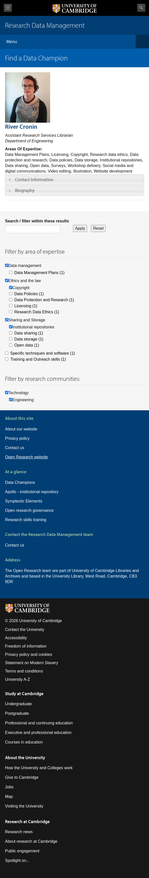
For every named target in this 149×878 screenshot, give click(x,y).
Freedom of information (25, 646)
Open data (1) (26, 345)
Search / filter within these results (37, 221)
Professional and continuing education (39, 723)
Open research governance (29, 510)
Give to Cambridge (21, 777)
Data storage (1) (28, 339)
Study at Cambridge (24, 693)
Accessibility (16, 638)
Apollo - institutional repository (31, 492)
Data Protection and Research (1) (44, 300)
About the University (25, 757)
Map (9, 796)
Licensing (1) (25, 306)
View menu (8, 8)
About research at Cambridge (31, 841)
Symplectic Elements (23, 501)
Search (141, 8)
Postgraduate (17, 713)
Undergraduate (18, 704)
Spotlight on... (17, 860)
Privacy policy (17, 438)
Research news (19, 832)
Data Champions (20, 482)
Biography (24, 190)
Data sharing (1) (28, 333)
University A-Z (17, 679)
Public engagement (22, 851)
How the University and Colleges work (38, 768)
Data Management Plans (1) (39, 273)
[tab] (74, 179)
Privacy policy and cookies (28, 654)
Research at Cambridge (27, 821)
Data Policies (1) (29, 294)
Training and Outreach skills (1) (38, 359)
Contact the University (24, 629)
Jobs (9, 787)
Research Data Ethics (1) (36, 312)
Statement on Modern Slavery (31, 663)
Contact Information (34, 179)
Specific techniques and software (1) (42, 353)
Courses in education (24, 742)
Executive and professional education (38, 732)
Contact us (14, 448)
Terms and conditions (24, 671)
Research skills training (25, 520)
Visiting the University (24, 806)
